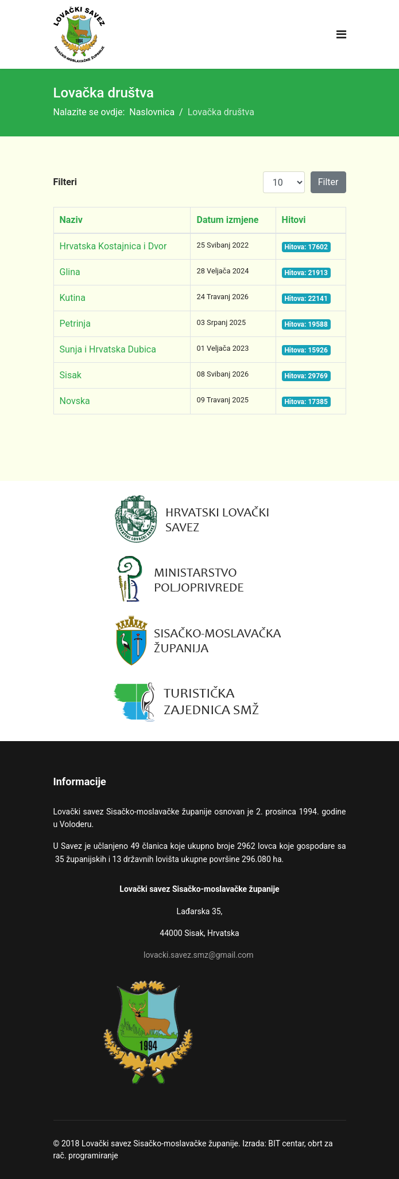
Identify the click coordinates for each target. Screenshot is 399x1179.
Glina (70, 272)
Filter (328, 182)
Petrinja (75, 323)
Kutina (73, 297)
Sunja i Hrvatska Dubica (108, 349)
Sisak (71, 375)
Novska (75, 400)
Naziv (71, 219)
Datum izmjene (227, 219)
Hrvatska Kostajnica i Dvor (113, 246)
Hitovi (294, 219)
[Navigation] (341, 34)
